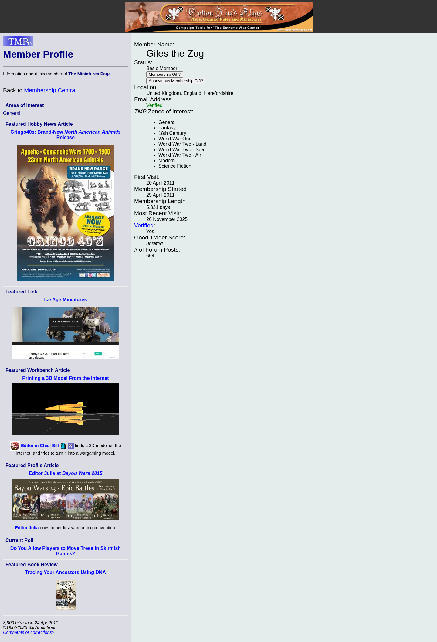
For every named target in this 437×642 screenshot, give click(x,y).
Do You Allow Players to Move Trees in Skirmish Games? (65, 551)
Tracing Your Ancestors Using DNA (65, 572)
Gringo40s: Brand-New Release (65, 134)
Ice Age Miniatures (65, 299)
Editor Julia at (65, 473)
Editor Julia (27, 527)
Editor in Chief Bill (40, 445)
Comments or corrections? (28, 632)
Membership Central (50, 90)
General (11, 113)
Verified (144, 225)
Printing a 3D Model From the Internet (65, 378)
